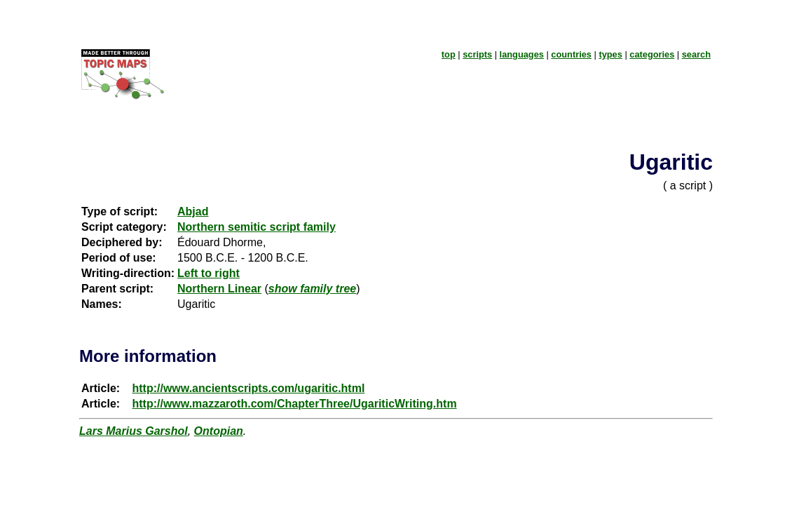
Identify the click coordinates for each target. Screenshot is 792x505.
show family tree (312, 289)
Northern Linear (219, 289)
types (610, 54)
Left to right (208, 273)
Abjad (192, 211)
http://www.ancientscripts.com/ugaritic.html (248, 388)
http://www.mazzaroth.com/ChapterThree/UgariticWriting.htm (294, 404)
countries (571, 54)
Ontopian (218, 431)
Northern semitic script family (256, 227)
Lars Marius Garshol (133, 431)
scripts (477, 54)
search (696, 54)
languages (522, 54)
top (449, 54)
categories (651, 54)
